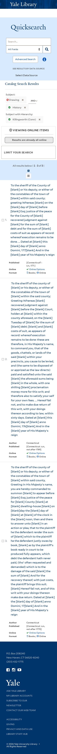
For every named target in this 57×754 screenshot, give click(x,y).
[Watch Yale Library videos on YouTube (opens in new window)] (19, 670)
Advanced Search (25, 59)
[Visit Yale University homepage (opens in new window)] (12, 681)
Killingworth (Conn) (21, 119)
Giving (10, 724)
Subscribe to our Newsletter (16, 703)
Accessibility (14, 719)
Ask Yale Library (16, 691)
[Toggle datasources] (40, 75)
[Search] (28, 42)
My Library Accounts (19, 696)
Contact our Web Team (21, 710)
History (14, 107)
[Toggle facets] (49, 152)
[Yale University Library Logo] (28, 4)
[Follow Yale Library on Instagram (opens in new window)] (13, 670)
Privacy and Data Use (19, 729)
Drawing (13, 99)
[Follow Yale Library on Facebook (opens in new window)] (8, 670)
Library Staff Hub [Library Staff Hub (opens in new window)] (17, 734)
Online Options (37, 269)
